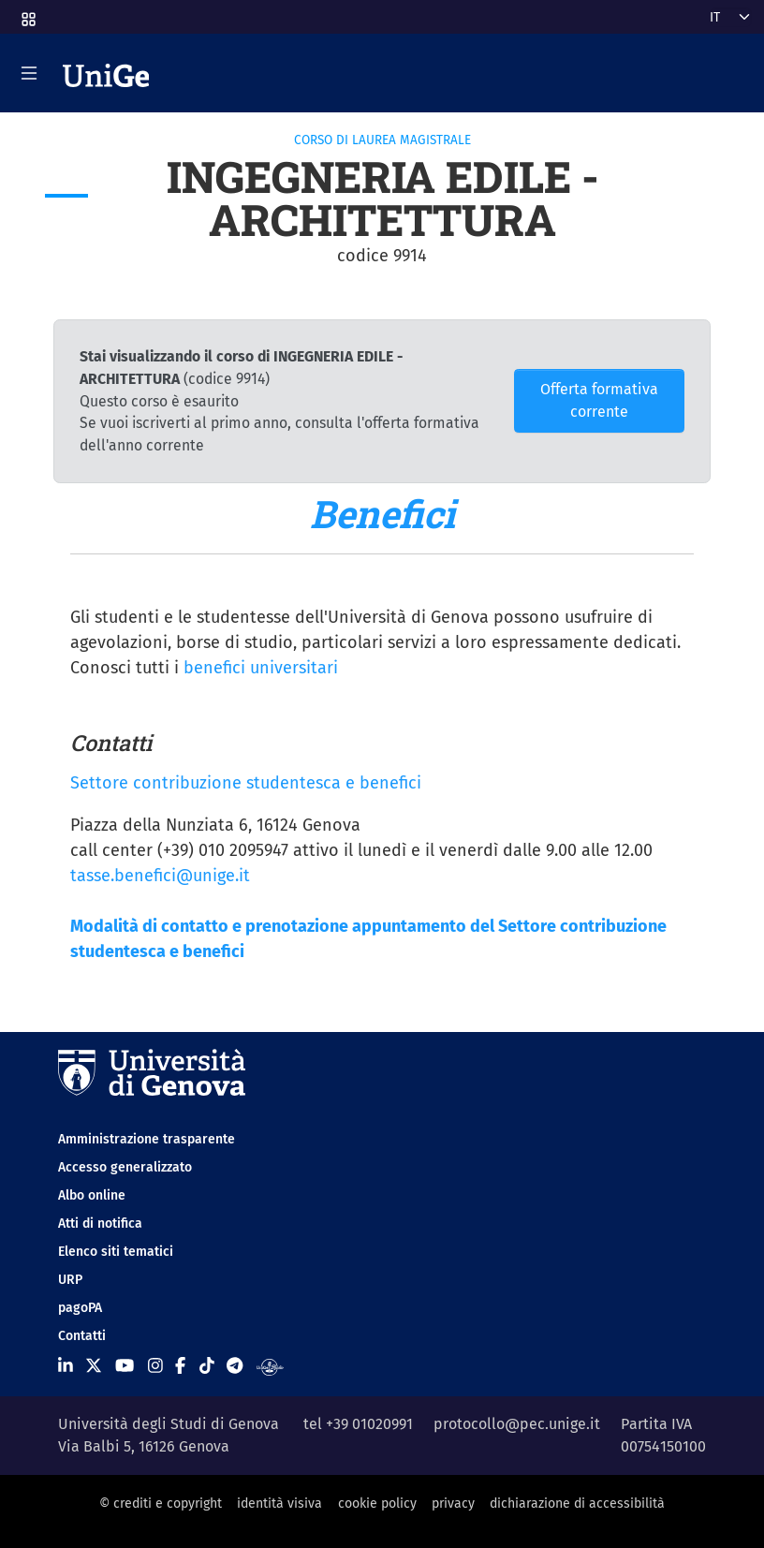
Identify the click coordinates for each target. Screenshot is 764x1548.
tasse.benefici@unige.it (160, 875)
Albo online (91, 1195)
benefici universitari (261, 667)
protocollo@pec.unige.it (516, 1424)
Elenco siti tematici (115, 1252)
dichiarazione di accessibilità (577, 1503)
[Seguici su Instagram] (155, 1366)
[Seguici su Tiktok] (206, 1366)
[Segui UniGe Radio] (270, 1366)
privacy (453, 1503)
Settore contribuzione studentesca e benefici (245, 783)
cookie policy (377, 1503)
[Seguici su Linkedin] (65, 1366)
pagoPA (80, 1308)
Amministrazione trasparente (146, 1139)
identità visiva (279, 1503)
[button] (27, 14)
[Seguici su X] (93, 1366)
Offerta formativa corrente (599, 400)
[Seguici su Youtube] (124, 1366)
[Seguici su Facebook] (180, 1366)
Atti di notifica (100, 1223)
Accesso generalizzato (125, 1167)
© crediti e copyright (160, 1503)
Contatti (82, 1336)
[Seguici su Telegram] (234, 1366)
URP (70, 1280)
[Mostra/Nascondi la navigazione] (29, 73)
